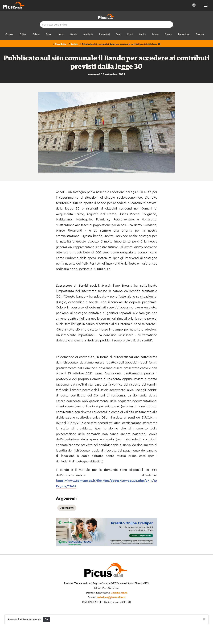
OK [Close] (46, 619)
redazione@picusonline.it (111, 597)
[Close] (203, 619)
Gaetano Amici (119, 593)
